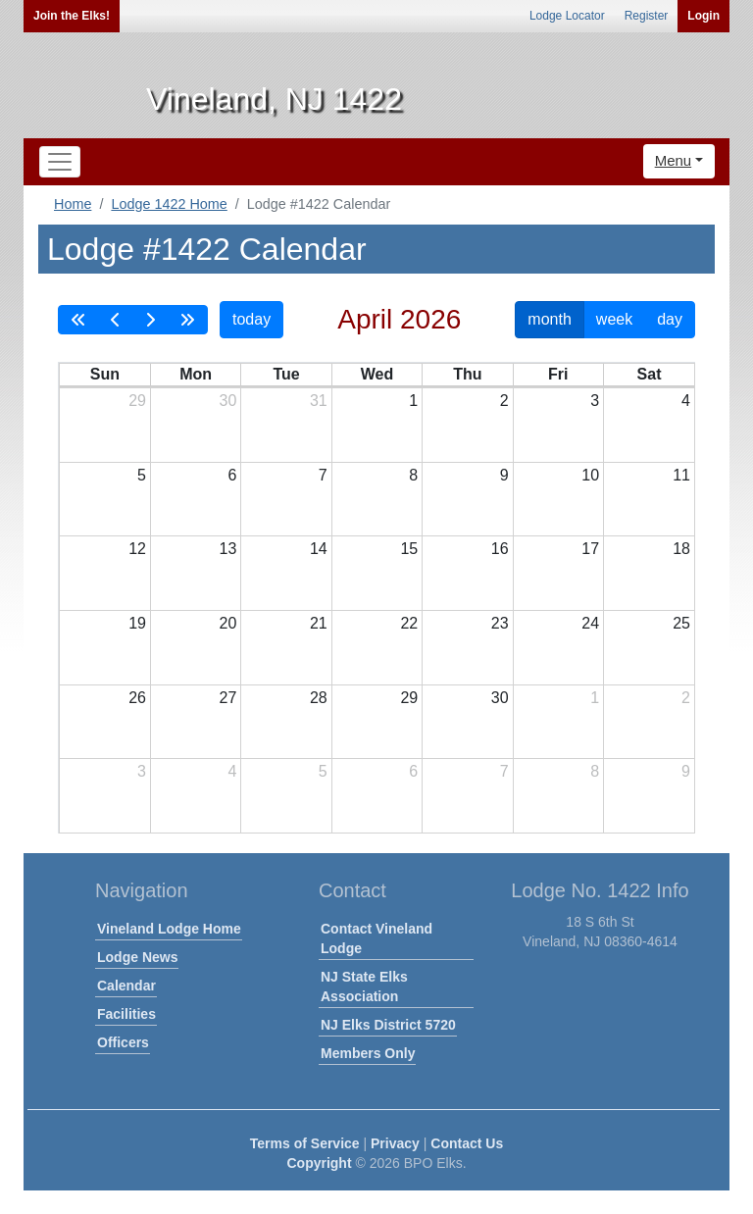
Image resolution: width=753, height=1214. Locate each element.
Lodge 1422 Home (168, 204)
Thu (467, 374)
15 (409, 548)
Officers (123, 1042)
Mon (195, 374)
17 (590, 548)
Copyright (318, 1163)
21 (318, 623)
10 (590, 475)
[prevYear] (78, 319)
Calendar (126, 985)
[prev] (115, 319)
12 (137, 548)
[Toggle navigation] (59, 161)
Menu (673, 160)
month (549, 319)
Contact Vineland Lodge (376, 938)
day (669, 319)
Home (72, 204)
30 (228, 400)
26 (137, 697)
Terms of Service (305, 1143)
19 (137, 623)
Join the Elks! (71, 16)
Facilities (126, 1014)
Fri (558, 374)
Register (647, 16)
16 (500, 548)
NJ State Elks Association (364, 986)
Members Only (368, 1053)
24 (590, 623)
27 (228, 697)
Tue (286, 374)
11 (681, 475)
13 (228, 548)
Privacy (395, 1143)
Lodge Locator (567, 16)
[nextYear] (187, 319)
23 (500, 623)
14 (318, 548)
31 (318, 400)
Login (703, 16)
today (251, 319)
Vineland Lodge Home (169, 928)
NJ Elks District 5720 (388, 1025)
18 (681, 548)
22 (409, 623)
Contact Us (466, 1143)
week (614, 319)
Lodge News (137, 957)
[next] (150, 319)
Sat (649, 374)
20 (228, 623)
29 (137, 400)
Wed (377, 374)
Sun (105, 374)
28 (318, 697)
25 (681, 623)
